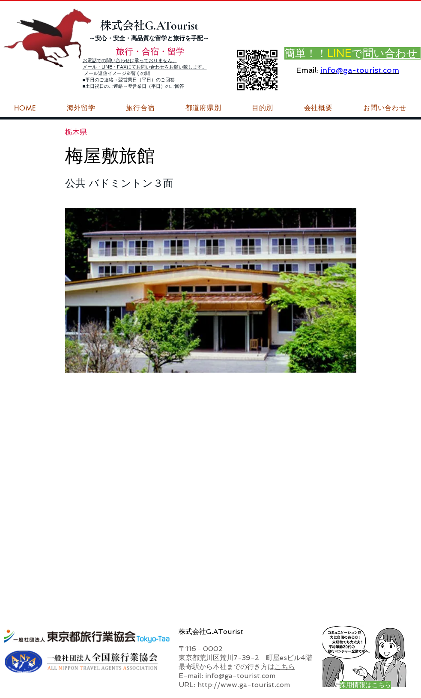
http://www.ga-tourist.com (243, 685)
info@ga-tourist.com (359, 70)
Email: (307, 70)
